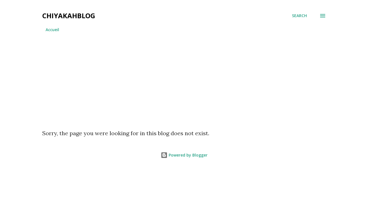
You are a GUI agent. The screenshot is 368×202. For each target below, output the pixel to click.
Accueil (52, 29)
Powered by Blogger (184, 155)
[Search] (299, 15)
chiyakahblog (68, 15)
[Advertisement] (184, 78)
